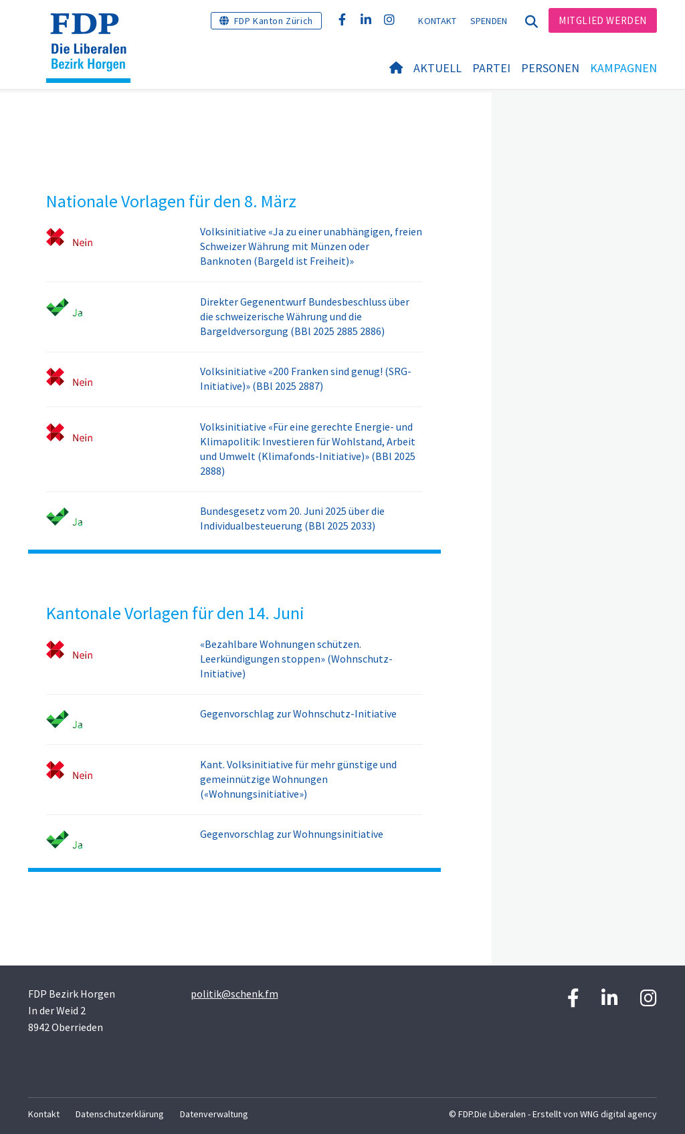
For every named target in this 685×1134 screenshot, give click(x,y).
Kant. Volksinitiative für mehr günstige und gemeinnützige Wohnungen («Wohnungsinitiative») (298, 779)
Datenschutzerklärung (120, 1114)
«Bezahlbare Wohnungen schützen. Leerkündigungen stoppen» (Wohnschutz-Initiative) (296, 658)
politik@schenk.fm (234, 993)
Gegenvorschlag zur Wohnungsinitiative (291, 833)
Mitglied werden (603, 20)
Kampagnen (623, 68)
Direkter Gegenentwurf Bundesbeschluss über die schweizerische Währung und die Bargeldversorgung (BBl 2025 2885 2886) (304, 316)
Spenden (489, 21)
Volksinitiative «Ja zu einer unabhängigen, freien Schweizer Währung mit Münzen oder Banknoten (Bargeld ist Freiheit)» (311, 246)
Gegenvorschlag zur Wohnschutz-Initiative (298, 713)
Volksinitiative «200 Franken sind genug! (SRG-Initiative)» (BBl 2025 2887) (305, 378)
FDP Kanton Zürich (273, 21)
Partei (491, 68)
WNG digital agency (618, 1114)
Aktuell (437, 68)
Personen (550, 68)
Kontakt (437, 21)
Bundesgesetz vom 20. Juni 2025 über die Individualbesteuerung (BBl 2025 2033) (292, 518)
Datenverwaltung (214, 1114)
